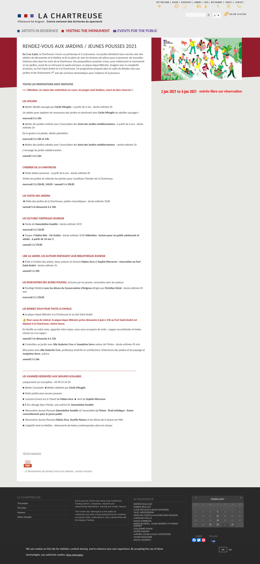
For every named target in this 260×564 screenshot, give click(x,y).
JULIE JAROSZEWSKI (144, 512)
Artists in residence (40, 30)
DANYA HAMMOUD (142, 521)
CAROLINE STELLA (143, 518)
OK (223, 549)
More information (74, 555)
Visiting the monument (88, 30)
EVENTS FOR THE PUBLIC (137, 30)
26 (217, 524)
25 (210, 524)
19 (217, 520)
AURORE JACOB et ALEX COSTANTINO (152, 534)
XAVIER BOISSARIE (143, 537)
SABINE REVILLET (142, 507)
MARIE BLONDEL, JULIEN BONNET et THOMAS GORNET (156, 525)
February (217, 499)
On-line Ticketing (237, 14)
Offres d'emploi (24, 517)
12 (217, 516)
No (230, 549)
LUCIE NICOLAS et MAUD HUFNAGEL (151, 510)
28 (232, 524)
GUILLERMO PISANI (143, 529)
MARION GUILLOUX (143, 504)
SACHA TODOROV (142, 540)
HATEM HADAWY (142, 531)
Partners (21, 512)
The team (21, 508)
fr (215, 15)
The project (22, 503)
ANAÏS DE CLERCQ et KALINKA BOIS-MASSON (156, 515)
